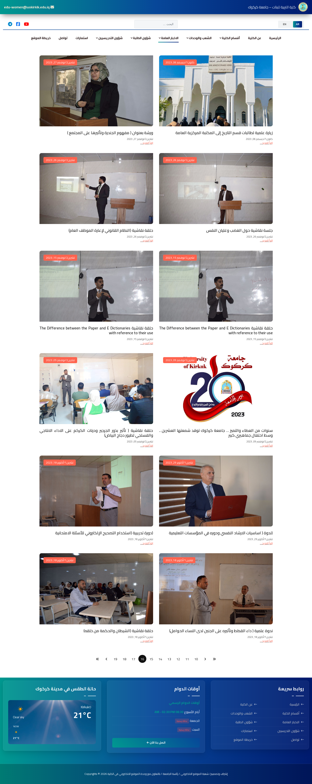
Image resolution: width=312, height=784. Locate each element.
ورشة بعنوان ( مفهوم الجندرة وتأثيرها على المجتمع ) (110, 132)
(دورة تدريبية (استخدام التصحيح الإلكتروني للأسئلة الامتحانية (104, 532)
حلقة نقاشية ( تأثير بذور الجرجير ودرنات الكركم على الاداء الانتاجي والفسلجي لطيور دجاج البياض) (96, 433)
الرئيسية (275, 38)
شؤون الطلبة (142, 38)
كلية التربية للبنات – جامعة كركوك (278, 7)
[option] (297, 24)
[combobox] (156, 24)
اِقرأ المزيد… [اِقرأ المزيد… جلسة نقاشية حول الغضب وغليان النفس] (266, 240)
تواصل (63, 38)
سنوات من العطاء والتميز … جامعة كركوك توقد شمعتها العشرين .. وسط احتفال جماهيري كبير (216, 433)
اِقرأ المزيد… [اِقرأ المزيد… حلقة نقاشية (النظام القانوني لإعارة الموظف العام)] (146, 240)
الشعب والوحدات (200, 38)
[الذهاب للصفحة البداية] (214, 659)
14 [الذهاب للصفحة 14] (160, 659)
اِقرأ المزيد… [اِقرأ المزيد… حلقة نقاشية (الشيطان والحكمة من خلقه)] (146, 641)
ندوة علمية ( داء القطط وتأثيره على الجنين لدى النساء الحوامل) (221, 630)
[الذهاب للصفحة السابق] (205, 659)
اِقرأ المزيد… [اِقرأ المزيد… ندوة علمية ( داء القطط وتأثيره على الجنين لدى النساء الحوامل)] (266, 641)
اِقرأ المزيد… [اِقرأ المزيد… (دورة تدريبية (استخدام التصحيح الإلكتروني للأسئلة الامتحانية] (146, 543)
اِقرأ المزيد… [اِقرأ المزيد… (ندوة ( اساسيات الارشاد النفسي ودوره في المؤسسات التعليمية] (266, 543)
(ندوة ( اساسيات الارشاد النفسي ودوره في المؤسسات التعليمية (221, 532)
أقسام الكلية (231, 38)
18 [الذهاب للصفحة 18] (124, 659)
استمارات (82, 38)
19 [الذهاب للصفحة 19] (115, 659)
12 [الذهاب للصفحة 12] (178, 659)
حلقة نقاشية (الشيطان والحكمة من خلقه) (118, 630)
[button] (89, 732)
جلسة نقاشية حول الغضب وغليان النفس (239, 230)
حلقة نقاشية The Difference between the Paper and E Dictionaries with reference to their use (216, 330)
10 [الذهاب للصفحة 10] (196, 659)
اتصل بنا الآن (156, 742)
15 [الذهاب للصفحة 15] (151, 659)
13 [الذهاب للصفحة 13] (169, 659)
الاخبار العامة (169, 38)
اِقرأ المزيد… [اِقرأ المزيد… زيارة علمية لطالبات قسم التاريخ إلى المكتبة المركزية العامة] (266, 142)
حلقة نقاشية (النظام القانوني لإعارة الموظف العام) (111, 230)
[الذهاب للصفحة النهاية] (97, 659)
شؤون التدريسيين (110, 38)
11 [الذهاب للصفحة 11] (187, 659)
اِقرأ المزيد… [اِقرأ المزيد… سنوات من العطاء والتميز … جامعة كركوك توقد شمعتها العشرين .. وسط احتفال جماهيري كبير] (266, 445)
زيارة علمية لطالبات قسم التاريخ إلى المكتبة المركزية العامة (224, 132)
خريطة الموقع (41, 38)
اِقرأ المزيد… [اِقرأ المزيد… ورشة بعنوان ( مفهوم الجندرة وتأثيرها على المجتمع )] (146, 142)
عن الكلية (254, 38)
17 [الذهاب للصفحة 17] (133, 659)
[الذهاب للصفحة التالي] (106, 659)
